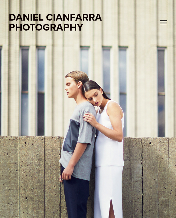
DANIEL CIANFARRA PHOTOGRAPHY (56, 22)
